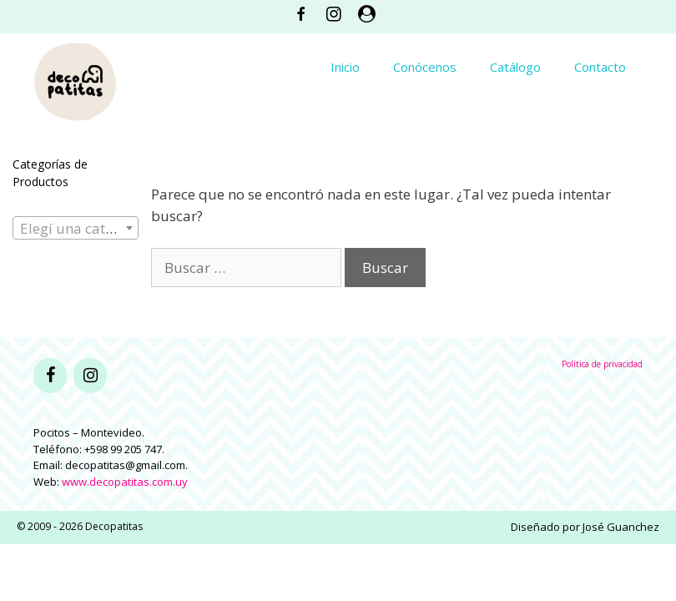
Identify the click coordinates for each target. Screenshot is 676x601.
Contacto (600, 66)
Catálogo (515, 66)
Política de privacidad (602, 364)
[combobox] (76, 228)
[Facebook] (50, 375)
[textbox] (75, 228)
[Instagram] (90, 375)
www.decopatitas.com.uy (125, 481)
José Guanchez (621, 526)
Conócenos (425, 66)
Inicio (345, 66)
